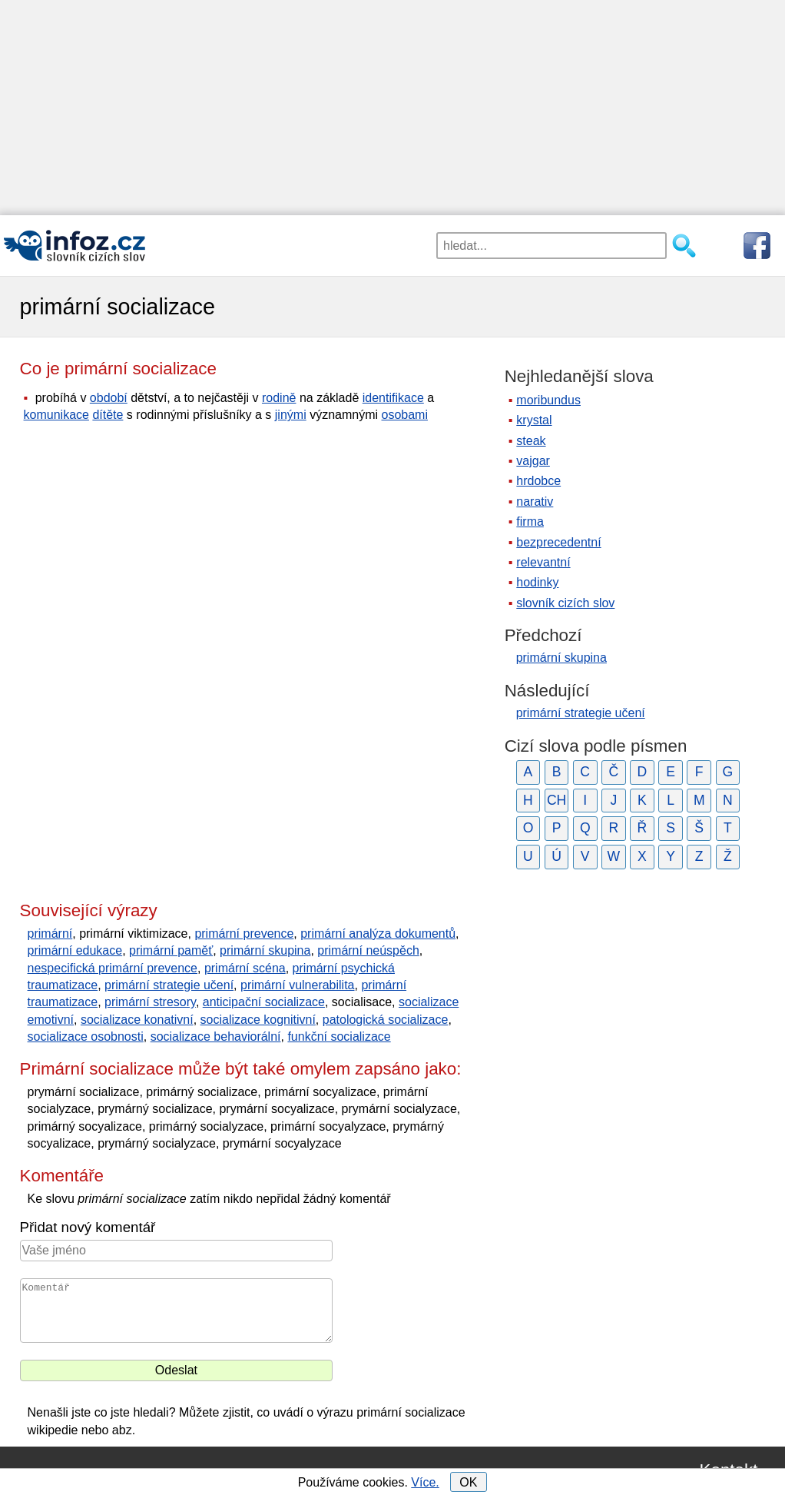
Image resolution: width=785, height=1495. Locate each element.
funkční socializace (338, 1036)
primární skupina (265, 950)
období (109, 397)
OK (468, 1482)
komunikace (56, 414)
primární (50, 933)
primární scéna (245, 968)
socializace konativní (137, 1019)
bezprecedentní (558, 542)
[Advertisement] (392, 107)
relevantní (543, 562)
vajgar (533, 460)
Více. (425, 1482)
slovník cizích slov (565, 603)
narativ (534, 501)
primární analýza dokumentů (377, 933)
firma (530, 521)
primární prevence (243, 933)
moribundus (548, 400)
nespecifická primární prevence (112, 968)
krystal (533, 420)
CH (556, 800)
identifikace (393, 397)
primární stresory (150, 1001)
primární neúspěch (368, 950)
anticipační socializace (264, 1001)
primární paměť (171, 950)
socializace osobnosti (86, 1036)
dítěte (107, 414)
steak (530, 440)
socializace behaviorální (216, 1036)
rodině (279, 397)
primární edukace (75, 950)
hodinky (537, 582)
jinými (290, 414)
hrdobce (538, 480)
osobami (405, 414)
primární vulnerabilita (297, 985)
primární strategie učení (169, 985)
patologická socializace (386, 1019)
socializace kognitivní (258, 1019)
